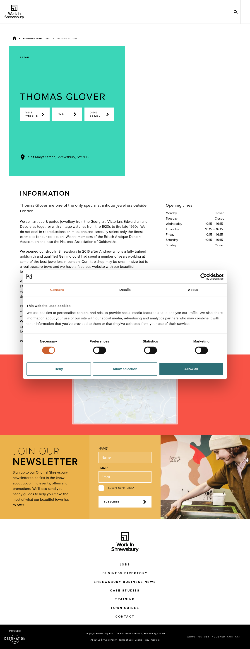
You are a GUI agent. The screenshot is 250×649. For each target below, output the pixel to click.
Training (125, 599)
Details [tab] (125, 290)
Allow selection (125, 369)
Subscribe (125, 502)
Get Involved (214, 636)
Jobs (125, 564)
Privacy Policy (110, 640)
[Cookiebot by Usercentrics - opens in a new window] (204, 276)
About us (96, 640)
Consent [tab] (57, 290)
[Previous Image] (174, 168)
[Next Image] (191, 168)
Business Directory (36, 38)
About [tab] (193, 290)
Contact (125, 616)
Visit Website (34, 114)
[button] (245, 12)
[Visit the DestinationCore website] (15, 637)
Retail (25, 57)
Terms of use (126, 640)
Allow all (191, 369)
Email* (103, 468)
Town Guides (125, 608)
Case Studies (125, 590)
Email (67, 114)
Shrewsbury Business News (125, 582)
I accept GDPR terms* (120, 488)
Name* (103, 448)
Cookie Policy (142, 640)
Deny (59, 369)
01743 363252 (99, 114)
